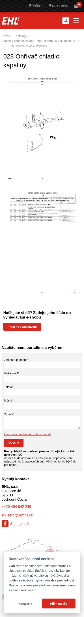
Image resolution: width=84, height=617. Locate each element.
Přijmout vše (58, 603)
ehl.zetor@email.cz (17, 515)
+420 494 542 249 (16, 507)
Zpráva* (9, 414)
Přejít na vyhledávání (22, 326)
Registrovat (58, 5)
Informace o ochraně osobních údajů (27, 434)
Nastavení (25, 603)
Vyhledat (65, 20)
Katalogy (21, 36)
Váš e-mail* (11, 373)
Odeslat (14, 442)
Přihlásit (36, 5)
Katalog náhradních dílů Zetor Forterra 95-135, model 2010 (41, 41)
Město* (8, 400)
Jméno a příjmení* (16, 359)
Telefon (8, 387)
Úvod (6, 36)
